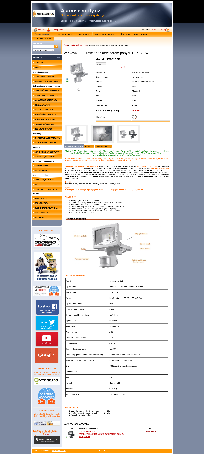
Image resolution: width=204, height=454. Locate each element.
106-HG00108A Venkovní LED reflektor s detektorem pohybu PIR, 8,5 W (101, 434)
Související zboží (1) (103, 147)
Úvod (66, 46)
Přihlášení (41, 30)
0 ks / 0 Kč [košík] (159, 30)
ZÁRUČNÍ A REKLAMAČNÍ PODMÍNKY (135, 34)
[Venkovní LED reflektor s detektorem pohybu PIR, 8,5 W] (78, 75)
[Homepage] (42, 34)
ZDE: (47, 439)
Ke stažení (89, 147)
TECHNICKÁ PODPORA (64, 34)
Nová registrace (57, 30)
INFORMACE (84, 34)
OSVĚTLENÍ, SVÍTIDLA (78, 46)
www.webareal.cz (59, 451)
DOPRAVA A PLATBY (43, 39)
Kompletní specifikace (74, 146)
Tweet (122, 67)
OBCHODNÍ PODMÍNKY (104, 34)
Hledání (37, 43)
